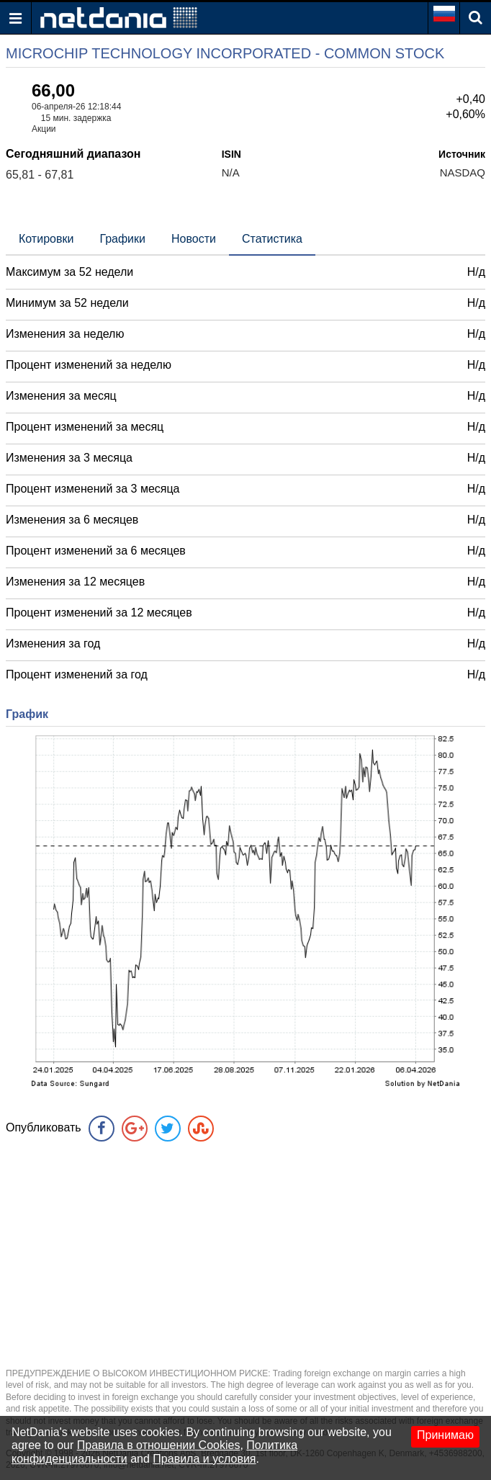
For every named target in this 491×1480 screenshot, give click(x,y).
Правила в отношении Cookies (158, 1445)
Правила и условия (204, 1459)
